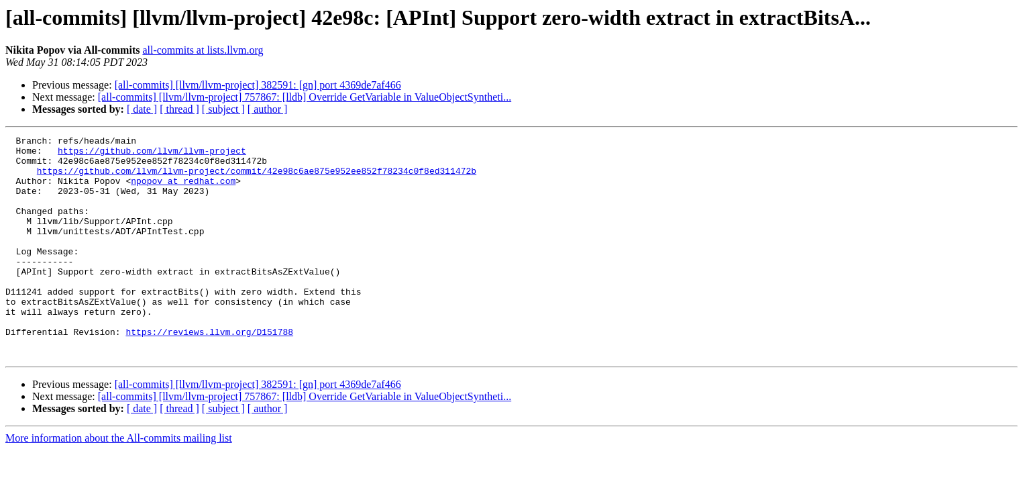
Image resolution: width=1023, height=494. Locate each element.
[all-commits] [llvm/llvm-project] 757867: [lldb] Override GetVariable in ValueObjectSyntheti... (304, 97)
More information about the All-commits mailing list (118, 482)
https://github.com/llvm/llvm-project (152, 154)
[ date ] (142, 109)
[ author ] (268, 109)
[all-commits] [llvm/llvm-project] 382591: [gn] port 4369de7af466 (258, 85)
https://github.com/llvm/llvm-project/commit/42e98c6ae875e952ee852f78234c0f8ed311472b (256, 178)
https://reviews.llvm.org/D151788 (209, 372)
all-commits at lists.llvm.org (202, 50)
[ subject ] (223, 109)
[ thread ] (179, 109)
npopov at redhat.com (183, 191)
